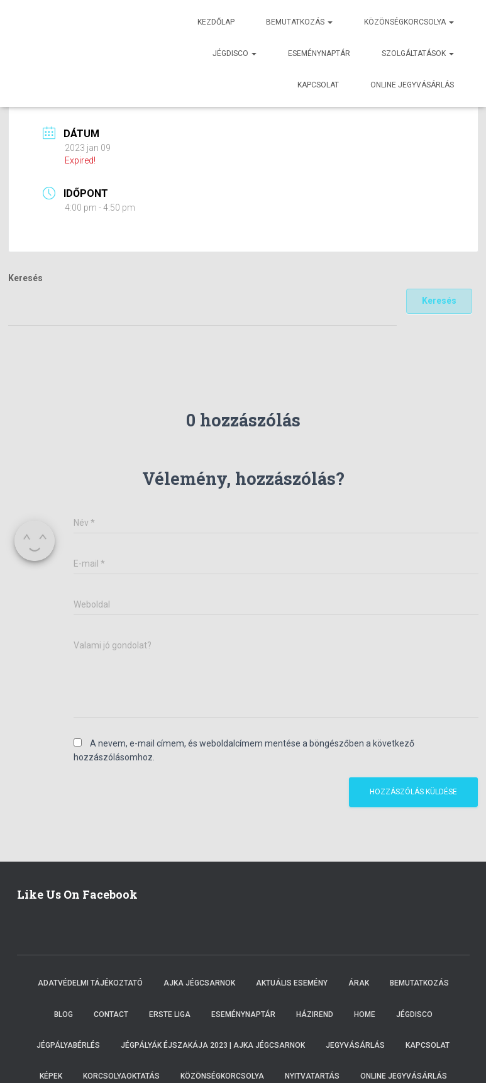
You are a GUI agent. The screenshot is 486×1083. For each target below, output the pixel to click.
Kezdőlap (216, 22)
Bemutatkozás (299, 22)
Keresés (25, 278)
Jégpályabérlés (68, 1045)
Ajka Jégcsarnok (199, 983)
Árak (358, 983)
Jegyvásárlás (355, 1045)
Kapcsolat (318, 85)
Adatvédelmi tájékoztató (90, 983)
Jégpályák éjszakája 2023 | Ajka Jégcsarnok (213, 1045)
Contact (111, 1014)
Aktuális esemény (292, 983)
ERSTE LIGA (170, 1014)
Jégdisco (235, 53)
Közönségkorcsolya (409, 22)
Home (364, 1014)
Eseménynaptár (319, 53)
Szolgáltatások (418, 53)
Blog (63, 1014)
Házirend (314, 1014)
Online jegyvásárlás (412, 85)
